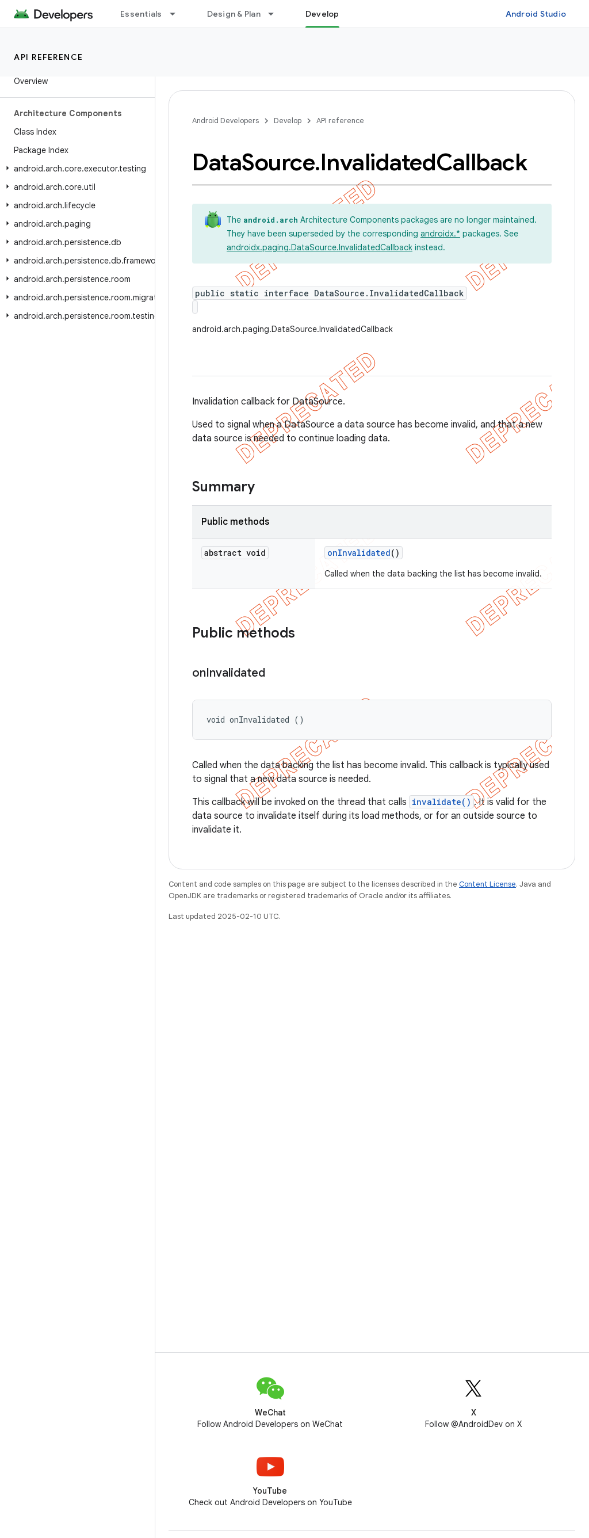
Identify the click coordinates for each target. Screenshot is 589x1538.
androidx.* (440, 233)
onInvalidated (359, 552)
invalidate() (441, 801)
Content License (487, 884)
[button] (75, 168)
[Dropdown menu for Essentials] (177, 14)
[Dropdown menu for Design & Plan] (276, 14)
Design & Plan (234, 14)
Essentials (141, 14)
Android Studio (536, 14)
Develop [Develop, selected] (322, 14)
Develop (287, 120)
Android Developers (225, 120)
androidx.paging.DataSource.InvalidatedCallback (319, 247)
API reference (48, 57)
